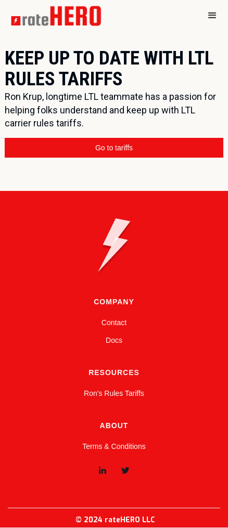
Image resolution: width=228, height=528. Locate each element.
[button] (212, 15)
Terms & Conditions (113, 446)
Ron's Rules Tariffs (114, 393)
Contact (114, 322)
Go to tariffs (114, 148)
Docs (114, 340)
